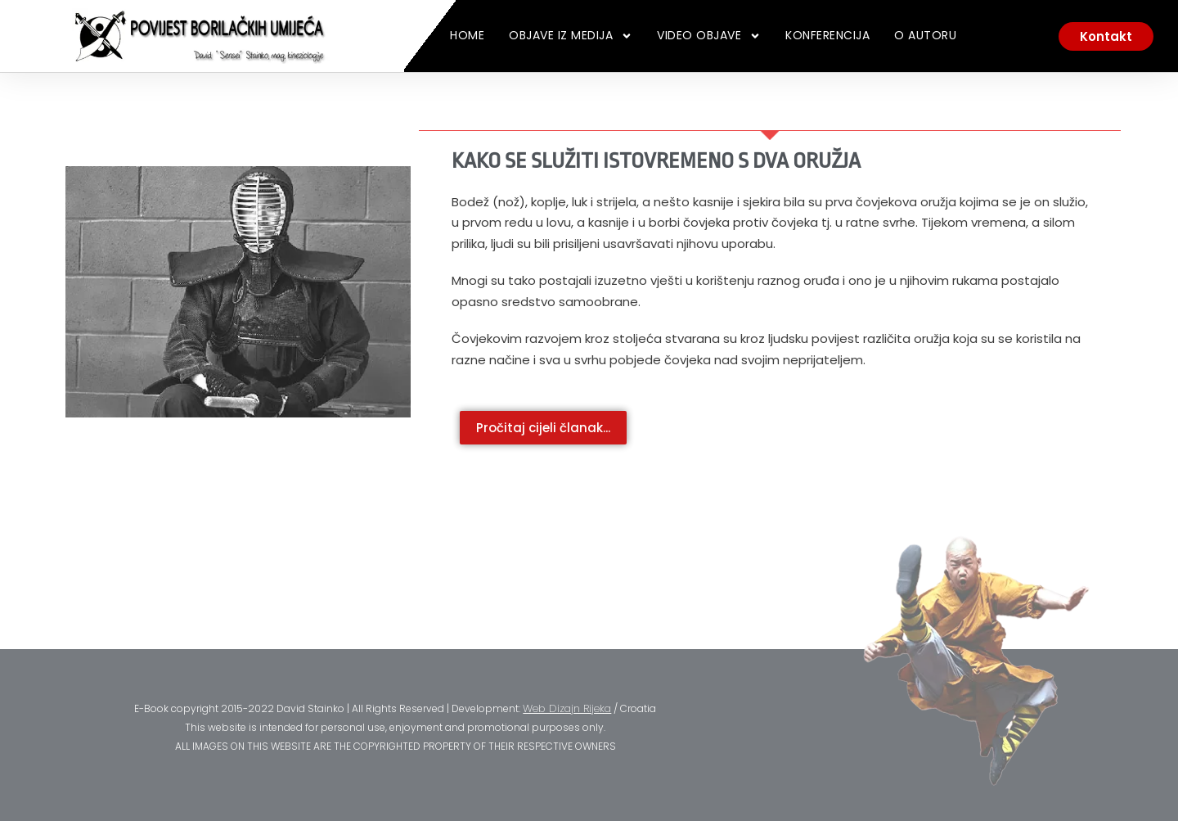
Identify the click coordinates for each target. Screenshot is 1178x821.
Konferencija (827, 35)
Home (467, 35)
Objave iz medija (570, 36)
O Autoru (925, 35)
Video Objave (709, 36)
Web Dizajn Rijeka (567, 708)
